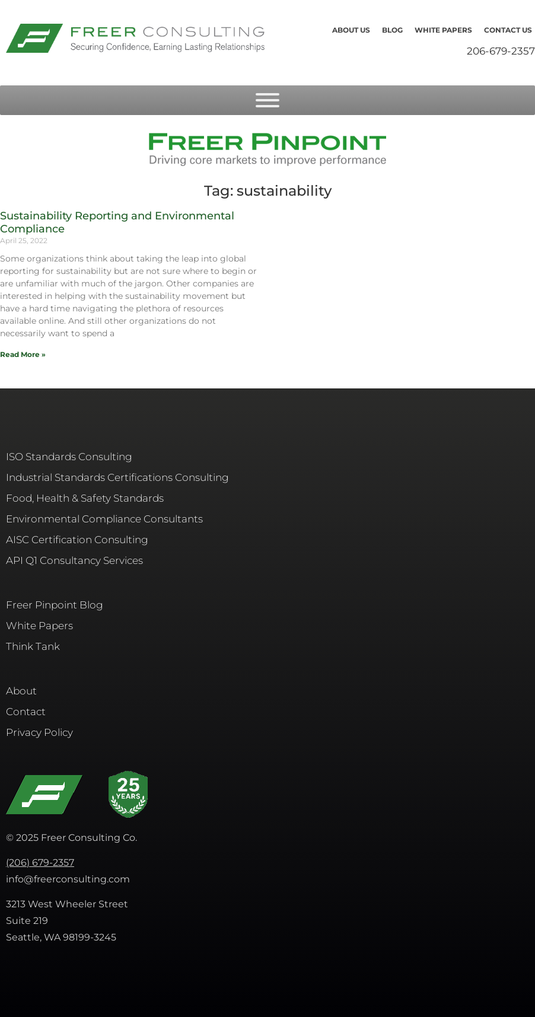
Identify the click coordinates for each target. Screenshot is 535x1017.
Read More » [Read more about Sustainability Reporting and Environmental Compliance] (23, 354)
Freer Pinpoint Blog (54, 605)
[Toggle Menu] (267, 100)
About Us (351, 29)
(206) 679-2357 (40, 862)
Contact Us (508, 29)
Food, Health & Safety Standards (85, 498)
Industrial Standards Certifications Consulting (117, 477)
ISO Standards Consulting (69, 457)
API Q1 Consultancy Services (74, 560)
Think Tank (33, 646)
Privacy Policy (39, 732)
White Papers (443, 29)
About (21, 691)
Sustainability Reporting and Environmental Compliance (117, 222)
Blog (392, 29)
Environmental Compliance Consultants (104, 519)
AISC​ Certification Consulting (77, 540)
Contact (26, 712)
